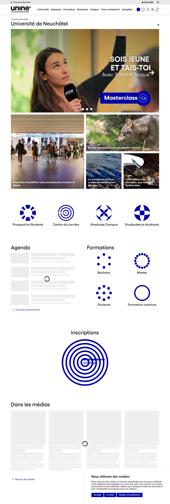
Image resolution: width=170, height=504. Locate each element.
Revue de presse (25, 479)
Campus (94, 9)
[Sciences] (147, 9)
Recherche (82, 9)
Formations (69, 9)
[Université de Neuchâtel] (21, 9)
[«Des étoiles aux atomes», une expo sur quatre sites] (141, 171)
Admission (56, 9)
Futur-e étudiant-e (110, 9)
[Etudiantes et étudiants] (142, 214)
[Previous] (18, 73)
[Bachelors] (104, 262)
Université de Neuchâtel (21, 2)
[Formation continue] (142, 294)
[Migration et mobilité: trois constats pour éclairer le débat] (47, 151)
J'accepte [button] (97, 495)
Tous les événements (27, 309)
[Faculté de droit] (152, 9)
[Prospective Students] (28, 214)
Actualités (127, 9)
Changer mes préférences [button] (129, 495)
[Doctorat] (104, 294)
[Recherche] (158, 2)
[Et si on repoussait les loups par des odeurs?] (122, 132)
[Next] (152, 73)
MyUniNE (147, 2)
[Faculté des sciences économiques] (156, 9)
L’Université (43, 9)
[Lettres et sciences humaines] (142, 9)
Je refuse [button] (110, 495)
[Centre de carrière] (66, 214)
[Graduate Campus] (104, 214)
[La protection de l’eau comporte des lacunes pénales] (104, 171)
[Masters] (142, 262)
